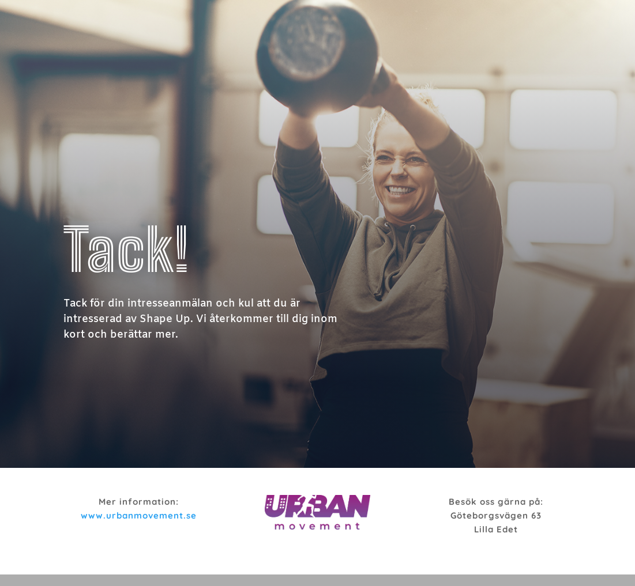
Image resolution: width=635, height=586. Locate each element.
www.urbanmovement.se (139, 515)
